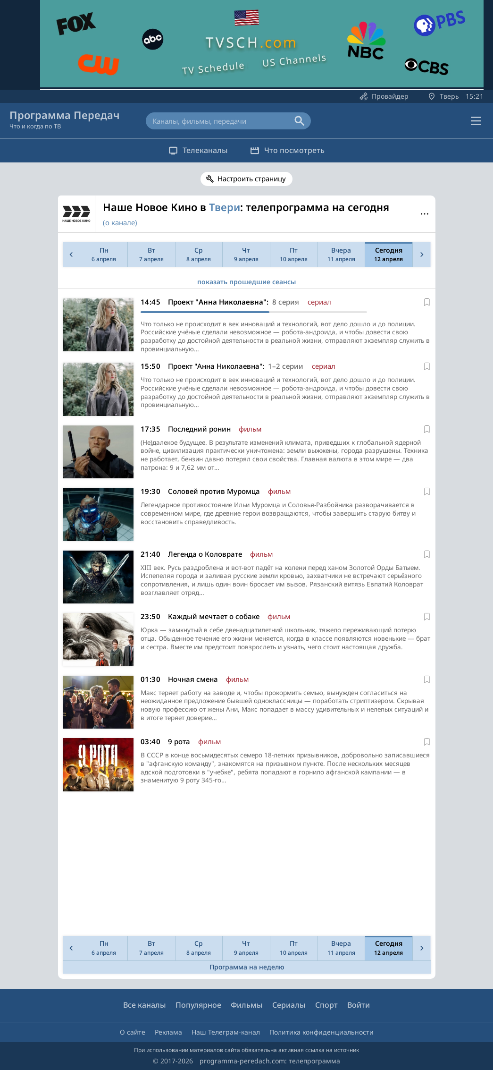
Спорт (326, 1005)
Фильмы (247, 1005)
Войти (358, 1005)
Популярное (198, 1005)
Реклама (168, 1032)
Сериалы (289, 1005)
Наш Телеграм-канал (226, 1032)
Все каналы (144, 1005)
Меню (424, 213)
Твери (224, 207)
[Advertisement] (245, 867)
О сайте (132, 1032)
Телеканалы (195, 150)
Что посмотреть (290, 150)
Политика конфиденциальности (321, 1032)
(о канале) (120, 222)
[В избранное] (426, 302)
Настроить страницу (251, 178)
